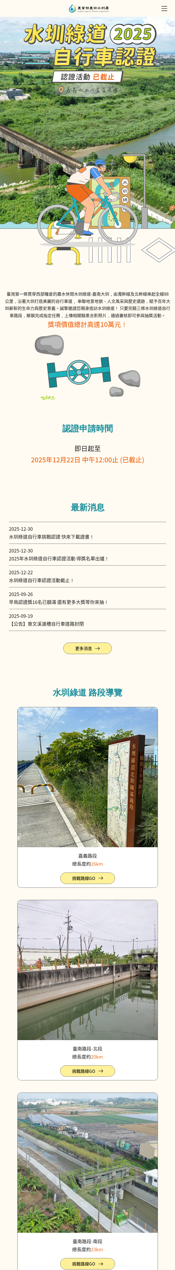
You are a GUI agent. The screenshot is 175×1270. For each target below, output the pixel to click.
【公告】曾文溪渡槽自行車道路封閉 (46, 623)
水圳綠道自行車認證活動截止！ (41, 580)
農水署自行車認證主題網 (89, 8)
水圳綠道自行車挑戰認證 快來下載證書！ (51, 536)
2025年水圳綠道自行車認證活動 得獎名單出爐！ (59, 558)
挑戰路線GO (83, 878)
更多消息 (83, 648)
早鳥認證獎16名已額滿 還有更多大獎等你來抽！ (59, 602)
